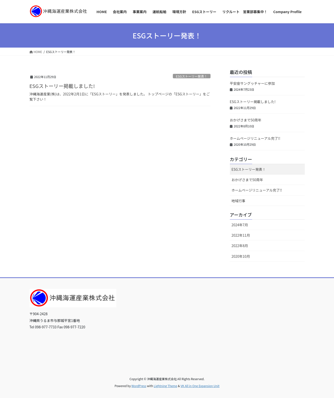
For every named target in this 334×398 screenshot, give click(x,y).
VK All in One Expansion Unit (200, 386)
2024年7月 (240, 224)
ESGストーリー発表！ (191, 76)
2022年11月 (241, 235)
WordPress (138, 386)
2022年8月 (240, 245)
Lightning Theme (165, 386)
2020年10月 (241, 256)
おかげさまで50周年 (246, 119)
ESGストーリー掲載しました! (62, 85)
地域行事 (238, 200)
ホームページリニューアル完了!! (255, 138)
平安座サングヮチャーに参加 (252, 83)
